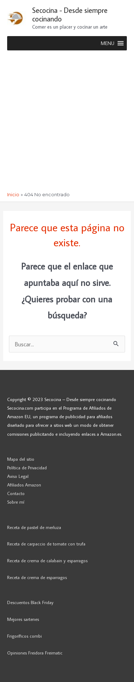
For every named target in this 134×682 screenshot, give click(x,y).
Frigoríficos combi (24, 636)
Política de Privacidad (27, 467)
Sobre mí (15, 502)
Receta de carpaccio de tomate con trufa (46, 544)
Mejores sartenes (23, 619)
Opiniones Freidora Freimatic (35, 653)
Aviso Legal (18, 476)
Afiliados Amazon (24, 485)
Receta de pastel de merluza (34, 527)
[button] (107, 43)
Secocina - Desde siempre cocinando (70, 14)
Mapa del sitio (20, 459)
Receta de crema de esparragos (37, 577)
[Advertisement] (67, 121)
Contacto (16, 493)
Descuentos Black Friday (30, 602)
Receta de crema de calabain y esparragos (47, 560)
